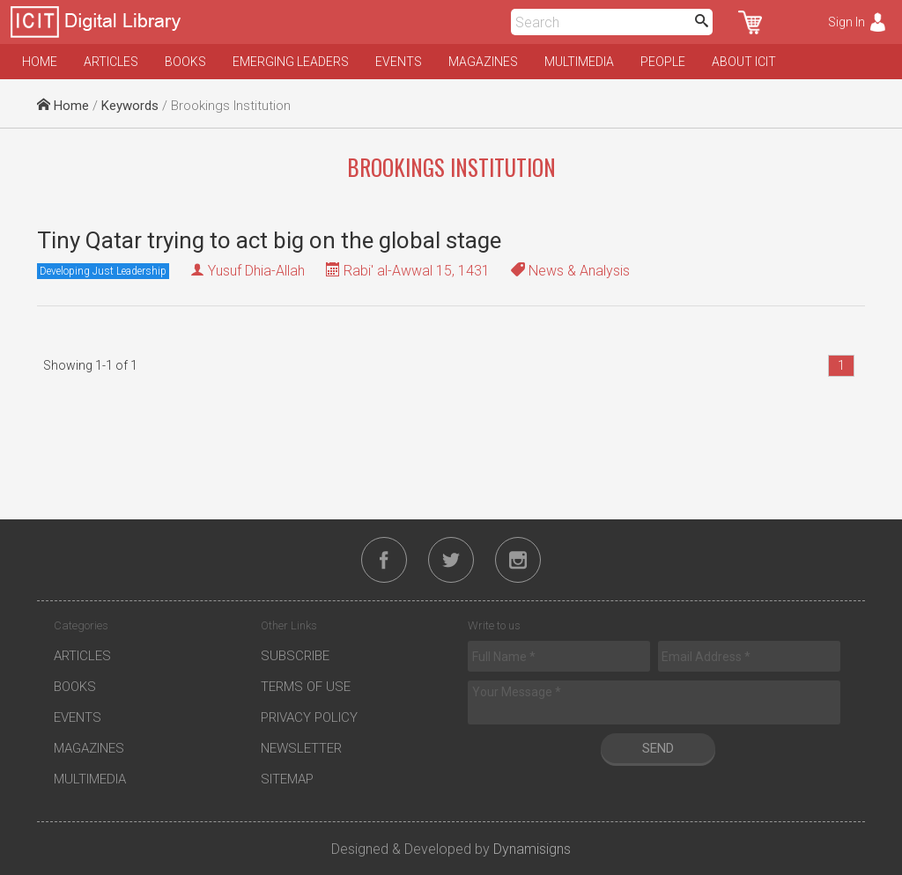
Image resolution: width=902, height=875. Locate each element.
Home (39, 62)
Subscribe (295, 656)
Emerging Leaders (291, 62)
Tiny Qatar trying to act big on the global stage (269, 240)
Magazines (483, 62)
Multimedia (579, 62)
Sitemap (287, 779)
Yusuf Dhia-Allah (256, 270)
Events (398, 62)
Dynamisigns (532, 849)
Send (658, 748)
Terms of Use (306, 687)
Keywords (130, 106)
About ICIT (744, 62)
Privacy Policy (309, 717)
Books (185, 62)
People (662, 62)
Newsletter (301, 748)
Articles (111, 62)
